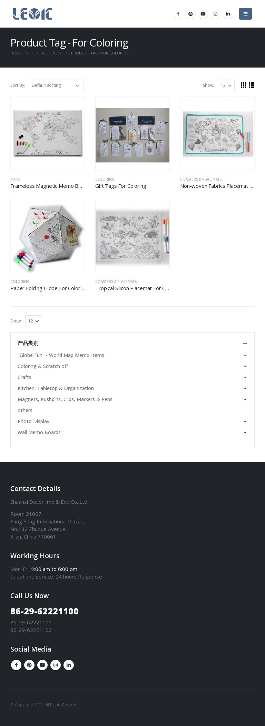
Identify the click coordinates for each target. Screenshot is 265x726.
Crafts (24, 377)
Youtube (42, 665)
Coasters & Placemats (201, 179)
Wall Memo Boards (39, 432)
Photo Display (33, 421)
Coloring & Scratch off (43, 366)
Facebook (16, 665)
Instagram (55, 665)
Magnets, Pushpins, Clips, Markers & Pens (65, 399)
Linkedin (68, 665)
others (25, 410)
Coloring (105, 179)
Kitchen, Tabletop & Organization (56, 388)
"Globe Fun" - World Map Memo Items (61, 355)
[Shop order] (56, 85)
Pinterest (29, 665)
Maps (15, 179)
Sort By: (17, 85)
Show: (208, 85)
